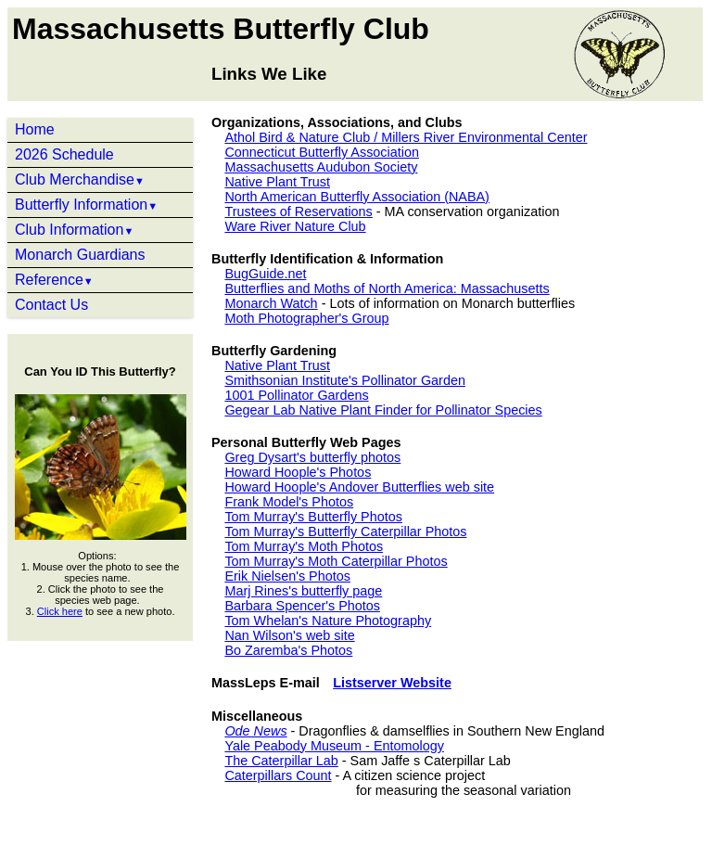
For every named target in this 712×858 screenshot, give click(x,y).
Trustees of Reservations (298, 211)
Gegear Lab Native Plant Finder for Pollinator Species (382, 410)
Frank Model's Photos (288, 501)
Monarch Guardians (80, 255)
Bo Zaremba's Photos (288, 650)
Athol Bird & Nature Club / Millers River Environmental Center (405, 137)
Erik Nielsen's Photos (287, 576)
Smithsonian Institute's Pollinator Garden (344, 380)
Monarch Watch (270, 303)
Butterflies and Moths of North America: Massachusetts (386, 288)
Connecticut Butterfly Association (321, 152)
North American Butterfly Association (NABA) (357, 196)
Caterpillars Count (277, 775)
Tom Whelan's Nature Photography (327, 620)
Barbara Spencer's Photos (302, 605)
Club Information (74, 229)
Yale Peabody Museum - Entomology (334, 745)
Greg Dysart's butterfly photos (312, 457)
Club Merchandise (80, 179)
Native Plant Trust (277, 181)
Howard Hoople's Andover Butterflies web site (359, 487)
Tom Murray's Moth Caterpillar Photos (335, 561)
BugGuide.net (265, 273)
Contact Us (51, 305)
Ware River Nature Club (294, 226)
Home (35, 129)
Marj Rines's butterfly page (303, 590)
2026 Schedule (64, 154)
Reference (54, 280)
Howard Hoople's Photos (297, 472)
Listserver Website (392, 682)
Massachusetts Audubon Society (320, 167)
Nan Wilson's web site (289, 635)
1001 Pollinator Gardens (296, 395)
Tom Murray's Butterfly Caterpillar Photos (345, 531)
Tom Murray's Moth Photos (303, 546)
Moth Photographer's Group (306, 318)
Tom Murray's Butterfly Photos (312, 516)
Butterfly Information (86, 204)
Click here (60, 611)
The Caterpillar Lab (280, 760)
